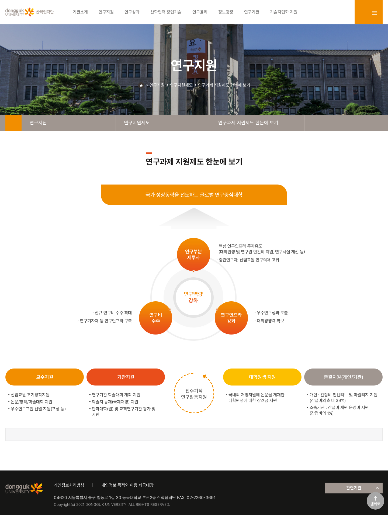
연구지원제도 (181, 85)
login (362, 12)
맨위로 (375, 504)
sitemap (374, 12)
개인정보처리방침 (69, 485)
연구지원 (157, 85)
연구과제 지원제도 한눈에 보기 (224, 85)
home (13, 123)
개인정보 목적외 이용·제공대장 (127, 485)
